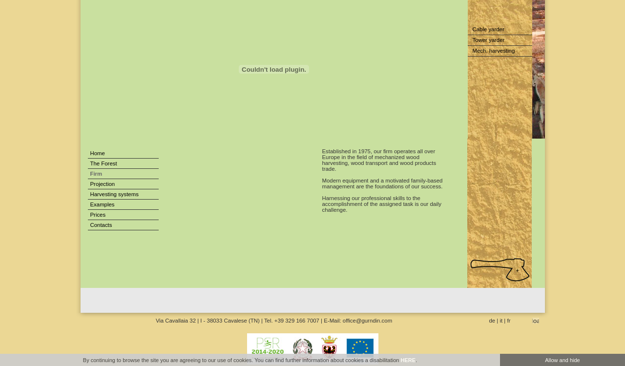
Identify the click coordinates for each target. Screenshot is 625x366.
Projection (102, 184)
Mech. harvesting (494, 51)
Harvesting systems (114, 194)
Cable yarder (488, 29)
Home (97, 153)
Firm (96, 174)
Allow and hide (562, 360)
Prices (98, 215)
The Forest (103, 163)
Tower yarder (489, 40)
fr (509, 321)
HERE (408, 360)
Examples (102, 204)
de (492, 321)
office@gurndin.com (367, 321)
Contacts (101, 225)
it (501, 321)
